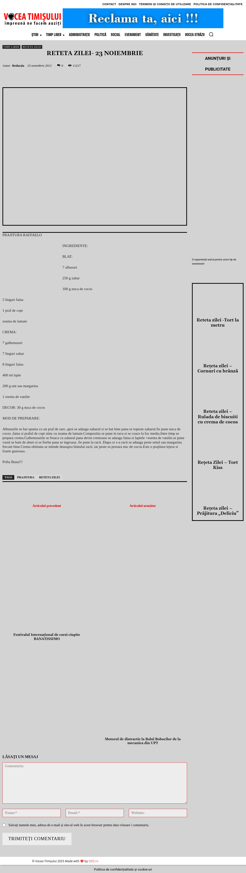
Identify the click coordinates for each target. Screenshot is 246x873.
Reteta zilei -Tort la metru (217, 651)
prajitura (25, 477)
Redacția (18, 65)
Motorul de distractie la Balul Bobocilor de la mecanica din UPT (143, 741)
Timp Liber (11, 47)
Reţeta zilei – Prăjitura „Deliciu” (218, 816)
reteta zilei (49, 477)
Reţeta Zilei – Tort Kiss (217, 775)
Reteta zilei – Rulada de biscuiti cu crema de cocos (217, 734)
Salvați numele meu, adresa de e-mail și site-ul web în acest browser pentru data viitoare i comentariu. (78, 825)
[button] (211, 34)
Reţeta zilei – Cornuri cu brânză (217, 692)
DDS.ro (93, 861)
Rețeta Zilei (32, 47)
